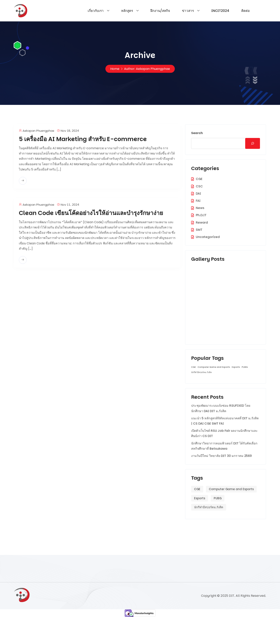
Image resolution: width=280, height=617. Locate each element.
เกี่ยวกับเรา (96, 10)
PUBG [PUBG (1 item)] (245, 367)
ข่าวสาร (188, 10)
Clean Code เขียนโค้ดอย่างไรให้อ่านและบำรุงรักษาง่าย (91, 213)
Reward (202, 222)
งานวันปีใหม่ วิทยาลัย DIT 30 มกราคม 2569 (221, 456)
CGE (199, 179)
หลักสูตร (127, 10)
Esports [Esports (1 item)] (236, 367)
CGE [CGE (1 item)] (193, 367)
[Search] (252, 143)
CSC (199, 186)
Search (197, 133)
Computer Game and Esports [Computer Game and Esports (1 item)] (214, 367)
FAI (198, 200)
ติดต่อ (245, 10)
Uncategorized (208, 237)
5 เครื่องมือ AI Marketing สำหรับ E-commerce (83, 139)
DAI (198, 193)
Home (114, 69)
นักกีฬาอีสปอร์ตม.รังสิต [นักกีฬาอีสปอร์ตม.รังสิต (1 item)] (201, 372)
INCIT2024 (220, 10)
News (200, 208)
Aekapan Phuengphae (38, 131)
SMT (199, 229)
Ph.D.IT (201, 215)
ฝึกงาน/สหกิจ (160, 10)
